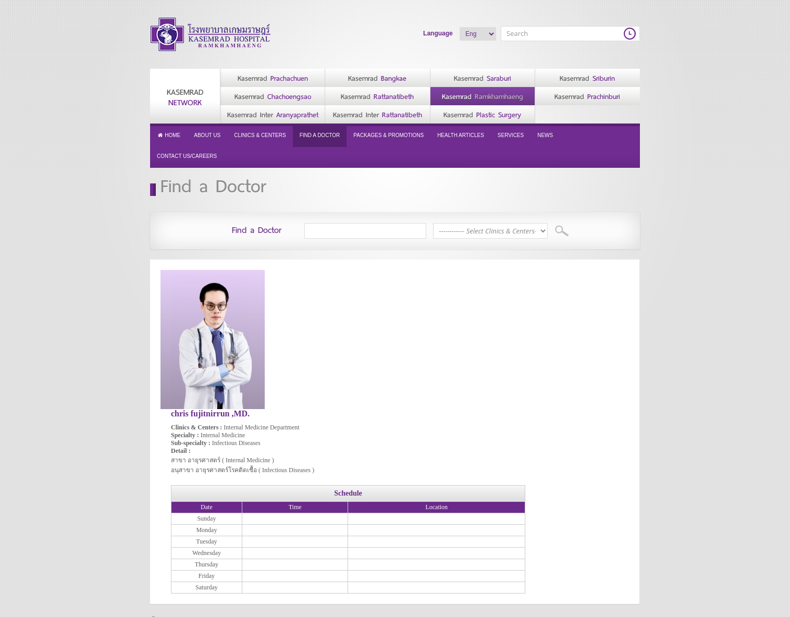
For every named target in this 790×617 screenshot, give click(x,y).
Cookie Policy (176, 500)
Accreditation (251, 554)
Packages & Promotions (388, 135)
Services (511, 135)
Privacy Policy (177, 489)
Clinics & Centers (260, 135)
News (545, 135)
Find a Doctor (320, 135)
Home (168, 135)
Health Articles (460, 135)
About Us (207, 135)
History (243, 533)
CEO (240, 491)
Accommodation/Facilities (435, 491)
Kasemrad (185, 97)
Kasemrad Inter (272, 115)
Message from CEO (260, 501)
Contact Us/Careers (187, 156)
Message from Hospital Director (265, 517)
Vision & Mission (256, 543)
